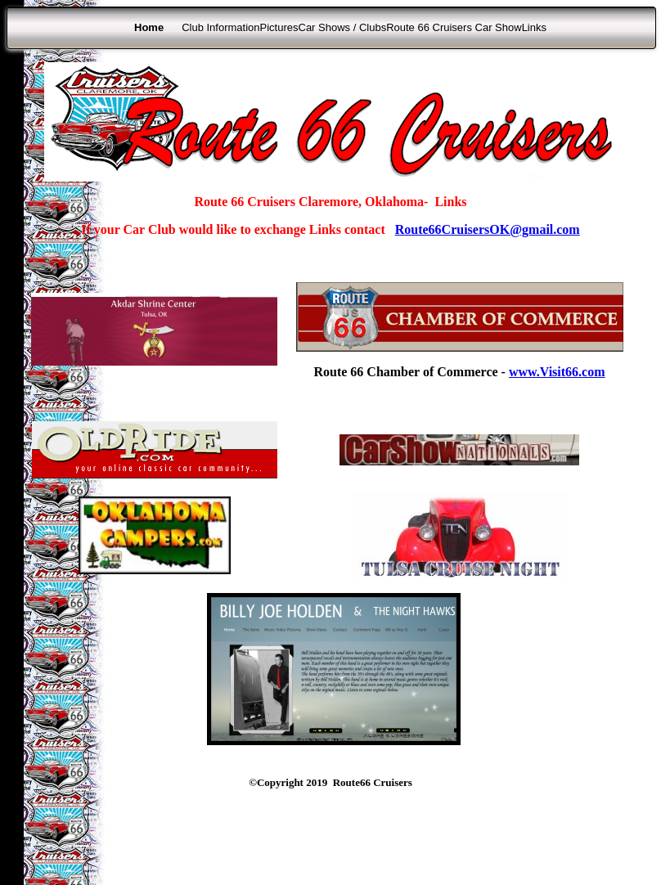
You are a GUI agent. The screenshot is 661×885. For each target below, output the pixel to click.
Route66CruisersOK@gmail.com (487, 229)
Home (149, 27)
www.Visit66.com (557, 372)
